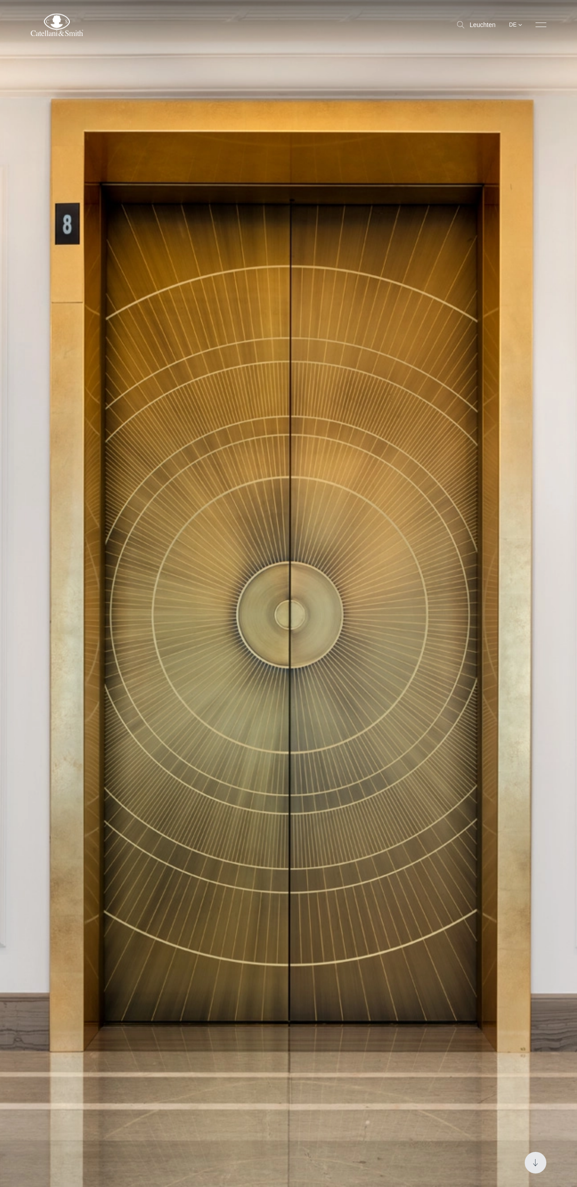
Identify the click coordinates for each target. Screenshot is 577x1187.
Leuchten (476, 24)
